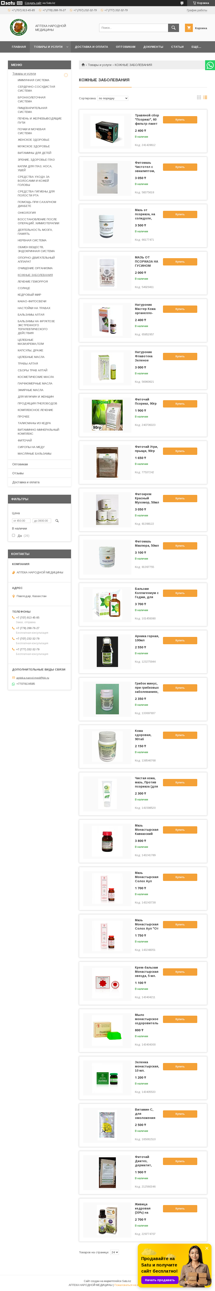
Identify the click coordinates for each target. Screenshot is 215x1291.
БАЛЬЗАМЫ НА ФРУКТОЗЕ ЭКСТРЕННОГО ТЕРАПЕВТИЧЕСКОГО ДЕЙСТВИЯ (36, 327)
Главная (19, 46)
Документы (153, 46)
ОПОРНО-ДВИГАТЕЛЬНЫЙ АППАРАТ (36, 259)
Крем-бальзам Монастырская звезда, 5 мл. (146, 972)
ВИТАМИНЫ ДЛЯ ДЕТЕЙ (34, 153)
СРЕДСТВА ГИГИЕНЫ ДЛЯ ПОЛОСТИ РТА (36, 193)
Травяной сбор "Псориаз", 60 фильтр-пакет (147, 119)
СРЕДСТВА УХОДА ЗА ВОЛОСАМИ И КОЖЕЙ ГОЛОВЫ (34, 180)
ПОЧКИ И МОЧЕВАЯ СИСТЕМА (31, 131)
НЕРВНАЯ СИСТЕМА (32, 240)
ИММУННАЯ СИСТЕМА (33, 80)
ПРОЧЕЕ (23, 416)
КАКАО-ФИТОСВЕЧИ (32, 301)
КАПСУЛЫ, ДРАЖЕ (30, 350)
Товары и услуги (48, 46)
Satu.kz (126, 1281)
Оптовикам (125, 46)
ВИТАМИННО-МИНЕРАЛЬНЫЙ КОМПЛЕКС (38, 431)
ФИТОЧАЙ (25, 440)
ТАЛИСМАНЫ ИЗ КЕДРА (34, 423)
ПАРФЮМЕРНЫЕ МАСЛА (35, 383)
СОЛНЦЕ (24, 288)
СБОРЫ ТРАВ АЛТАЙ (32, 370)
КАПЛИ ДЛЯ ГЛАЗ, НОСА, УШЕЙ (35, 168)
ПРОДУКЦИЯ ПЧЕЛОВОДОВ (37, 403)
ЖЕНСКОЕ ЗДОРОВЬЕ (33, 139)
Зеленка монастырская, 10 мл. (147, 1066)
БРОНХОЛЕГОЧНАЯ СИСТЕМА (31, 99)
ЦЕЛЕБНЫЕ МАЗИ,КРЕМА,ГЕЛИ (31, 341)
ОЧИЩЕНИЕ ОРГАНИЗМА (35, 268)
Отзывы (18, 473)
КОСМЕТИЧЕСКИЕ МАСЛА (36, 377)
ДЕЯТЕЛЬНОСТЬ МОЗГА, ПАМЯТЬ (35, 231)
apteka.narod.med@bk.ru (32, 677)
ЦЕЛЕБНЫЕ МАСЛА (31, 357)
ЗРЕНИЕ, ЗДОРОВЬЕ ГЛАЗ (36, 159)
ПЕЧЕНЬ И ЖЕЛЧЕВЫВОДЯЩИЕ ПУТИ (40, 120)
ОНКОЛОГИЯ (27, 212)
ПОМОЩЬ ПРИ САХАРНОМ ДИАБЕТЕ (37, 204)
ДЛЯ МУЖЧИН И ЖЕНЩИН (36, 396)
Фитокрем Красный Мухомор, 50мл (147, 498)
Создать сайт (33, 3)
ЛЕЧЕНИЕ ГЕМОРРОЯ (33, 281)
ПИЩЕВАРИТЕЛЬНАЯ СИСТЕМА (32, 110)
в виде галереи (199, 98)
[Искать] (173, 28)
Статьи (177, 46)
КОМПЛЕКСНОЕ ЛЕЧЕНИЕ (35, 410)
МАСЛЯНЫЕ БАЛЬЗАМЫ (34, 453)
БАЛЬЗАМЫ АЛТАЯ (31, 314)
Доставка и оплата (91, 46)
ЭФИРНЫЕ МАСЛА (30, 390)
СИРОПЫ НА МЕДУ (31, 447)
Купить (180, 119)
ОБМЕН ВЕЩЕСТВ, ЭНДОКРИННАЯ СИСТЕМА (36, 249)
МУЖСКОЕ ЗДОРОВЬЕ (34, 146)
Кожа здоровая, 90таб (143, 735)
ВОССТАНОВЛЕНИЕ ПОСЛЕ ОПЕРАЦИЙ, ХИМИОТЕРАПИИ (38, 221)
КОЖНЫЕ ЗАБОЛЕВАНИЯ (35, 275)
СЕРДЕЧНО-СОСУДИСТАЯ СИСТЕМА (36, 88)
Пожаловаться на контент (130, 1285)
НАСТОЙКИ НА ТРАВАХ (34, 308)
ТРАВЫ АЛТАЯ (28, 363)
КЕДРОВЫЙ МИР (29, 294)
